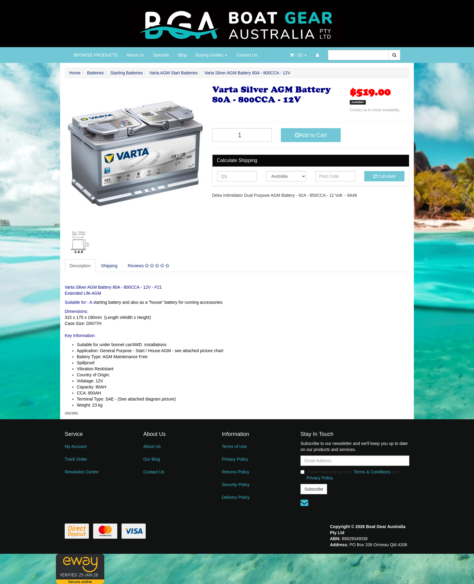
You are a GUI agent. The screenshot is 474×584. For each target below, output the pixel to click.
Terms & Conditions (372, 471)
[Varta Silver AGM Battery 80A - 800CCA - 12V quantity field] (242, 135)
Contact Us (246, 55)
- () (298, 55)
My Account (75, 446)
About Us (135, 55)
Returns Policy (235, 471)
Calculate (384, 176)
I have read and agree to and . (349, 474)
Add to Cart (311, 135)
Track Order (76, 459)
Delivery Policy (236, 497)
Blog (182, 55)
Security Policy (236, 484)
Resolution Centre (82, 471)
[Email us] (304, 502)
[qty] (237, 176)
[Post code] (335, 176)
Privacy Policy (235, 459)
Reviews (148, 265)
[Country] (286, 176)
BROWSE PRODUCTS (96, 55)
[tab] (80, 265)
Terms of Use (234, 446)
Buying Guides (211, 55)
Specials (161, 55)
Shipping (109, 265)
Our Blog (151, 459)
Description (80, 265)
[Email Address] (354, 461)
